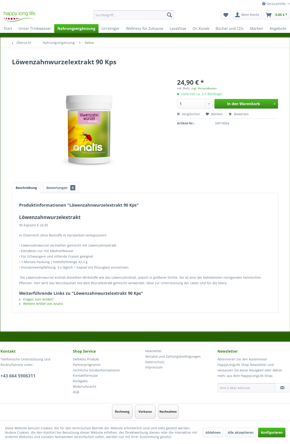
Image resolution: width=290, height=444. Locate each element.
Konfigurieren (272, 432)
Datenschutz (154, 362)
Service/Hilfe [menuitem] (274, 4)
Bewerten (238, 114)
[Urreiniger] (111, 28)
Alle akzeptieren (240, 432)
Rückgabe (80, 381)
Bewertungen (60, 187)
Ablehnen (213, 432)
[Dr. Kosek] (200, 28)
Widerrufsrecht (84, 386)
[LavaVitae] (177, 28)
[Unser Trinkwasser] (34, 28)
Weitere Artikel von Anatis (41, 303)
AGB (76, 392)
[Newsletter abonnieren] (282, 387)
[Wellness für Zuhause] (144, 28)
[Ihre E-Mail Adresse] (246, 387)
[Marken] (256, 28)
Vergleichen (188, 114)
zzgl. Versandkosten (204, 88)
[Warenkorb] (277, 15)
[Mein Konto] (247, 15)
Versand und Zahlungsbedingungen (173, 356)
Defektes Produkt (86, 359)
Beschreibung (26, 187)
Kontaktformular (85, 375)
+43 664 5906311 (18, 376)
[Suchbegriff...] (133, 15)
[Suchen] (169, 15)
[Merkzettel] (226, 15)
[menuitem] (133, 17)
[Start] (7, 28)
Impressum (154, 367)
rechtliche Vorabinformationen (96, 370)
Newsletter (153, 351)
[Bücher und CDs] (229, 28)
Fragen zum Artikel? (36, 299)
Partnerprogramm (87, 365)
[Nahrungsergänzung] (76, 28)
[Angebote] (278, 28)
